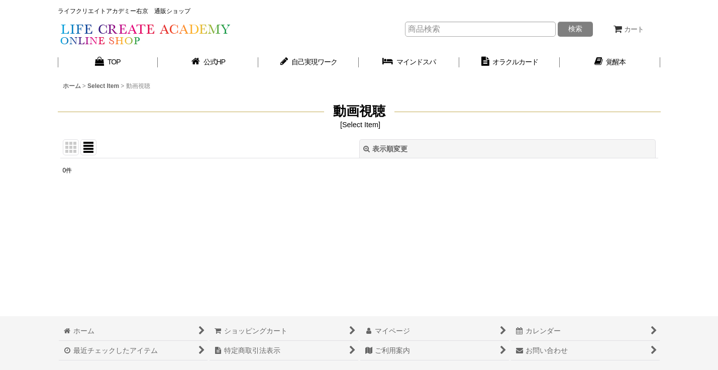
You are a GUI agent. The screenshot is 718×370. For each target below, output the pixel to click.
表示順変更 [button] (385, 149)
